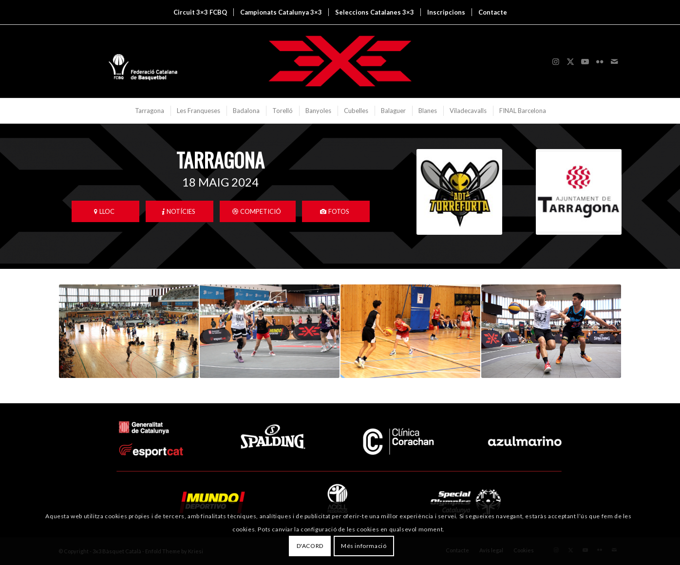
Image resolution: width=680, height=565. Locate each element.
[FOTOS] (336, 212)
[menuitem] (200, 12)
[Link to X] (570, 61)
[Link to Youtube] (585, 61)
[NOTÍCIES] (179, 212)
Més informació (363, 545)
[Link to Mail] (614, 61)
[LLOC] (105, 212)
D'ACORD (310, 545)
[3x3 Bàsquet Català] (340, 61)
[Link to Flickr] (599, 61)
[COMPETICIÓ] (258, 212)
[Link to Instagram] (555, 61)
